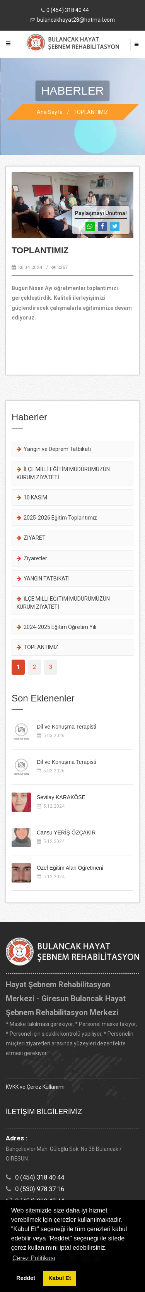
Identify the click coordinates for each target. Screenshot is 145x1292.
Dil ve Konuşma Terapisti (66, 727)
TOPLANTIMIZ (90, 112)
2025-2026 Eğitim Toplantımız (57, 518)
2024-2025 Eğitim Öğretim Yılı (56, 627)
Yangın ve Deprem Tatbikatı (54, 449)
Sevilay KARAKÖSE (61, 797)
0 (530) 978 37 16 (39, 1189)
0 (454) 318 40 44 (67, 10)
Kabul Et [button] (59, 1278)
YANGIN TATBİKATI (43, 578)
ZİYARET (31, 538)
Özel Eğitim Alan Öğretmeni (70, 868)
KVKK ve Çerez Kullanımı (35, 1087)
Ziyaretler (32, 558)
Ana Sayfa (50, 112)
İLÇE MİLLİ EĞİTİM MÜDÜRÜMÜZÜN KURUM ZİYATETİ (63, 473)
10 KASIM (32, 497)
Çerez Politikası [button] (33, 1258)
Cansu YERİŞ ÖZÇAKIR (66, 832)
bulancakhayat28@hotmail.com (76, 20)
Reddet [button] (25, 1278)
